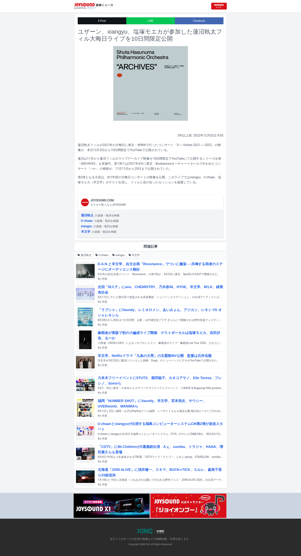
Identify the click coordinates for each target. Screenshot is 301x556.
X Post (102, 20)
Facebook (199, 20)
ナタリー (91, 8)
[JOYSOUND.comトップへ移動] (219, 6)
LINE (150, 20)
